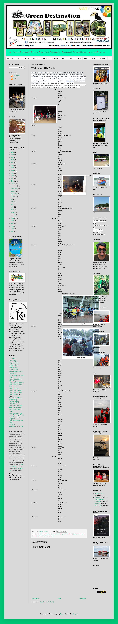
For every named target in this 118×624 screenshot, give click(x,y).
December (14, 186)
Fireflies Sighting (14, 364)
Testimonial (98, 506)
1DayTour (45, 58)
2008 (12, 229)
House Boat (12, 415)
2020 (12, 165)
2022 (12, 160)
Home (19, 58)
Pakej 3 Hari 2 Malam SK (16, 383)
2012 (12, 218)
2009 (12, 226)
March (13, 209)
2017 (12, 173)
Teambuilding (13, 400)
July (12, 199)
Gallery (78, 58)
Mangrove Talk (13, 369)
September (14, 194)
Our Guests (12, 358)
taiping (52, 536)
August (13, 196)
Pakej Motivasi (13, 394)
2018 (12, 170)
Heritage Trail (13, 368)
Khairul (15, 78)
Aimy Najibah (70, 81)
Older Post (83, 598)
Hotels (64, 58)
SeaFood (55, 58)
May (12, 204)
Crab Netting (50, 534)
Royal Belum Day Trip (15, 413)
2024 (12, 154)
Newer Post (35, 598)
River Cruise (12, 360)
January (13, 215)
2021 (12, 162)
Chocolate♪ (16, 76)
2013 (12, 184)
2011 (12, 221)
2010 (12, 223)
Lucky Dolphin (13, 366)
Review (94, 58)
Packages (10, 58)
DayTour (35, 58)
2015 (12, 178)
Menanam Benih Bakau (16, 371)
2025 (12, 152)
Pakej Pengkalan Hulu (15, 405)
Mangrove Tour (13, 362)
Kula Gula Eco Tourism (16, 426)
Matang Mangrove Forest (74, 534)
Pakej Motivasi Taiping (15, 398)
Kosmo (97, 503)
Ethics (86, 58)
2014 (12, 181)
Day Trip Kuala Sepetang (99, 500)
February (13, 212)
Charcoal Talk (13, 373)
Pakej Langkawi (13, 388)
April (12, 207)
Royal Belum (20, 415)
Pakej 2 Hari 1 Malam (15, 390)
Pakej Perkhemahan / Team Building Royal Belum (15, 409)
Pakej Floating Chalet (15, 392)
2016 (12, 176)
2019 (12, 168)
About (27, 58)
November (14, 188)
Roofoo (62, 614)
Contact (103, 58)
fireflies (56, 534)
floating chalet (63, 534)
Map (70, 58)
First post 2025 (99, 493)
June (12, 202)
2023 (12, 157)
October (13, 191)
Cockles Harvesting (41, 534)
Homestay (12, 424)
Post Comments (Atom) (47, 602)
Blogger (75, 614)
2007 (12, 231)
